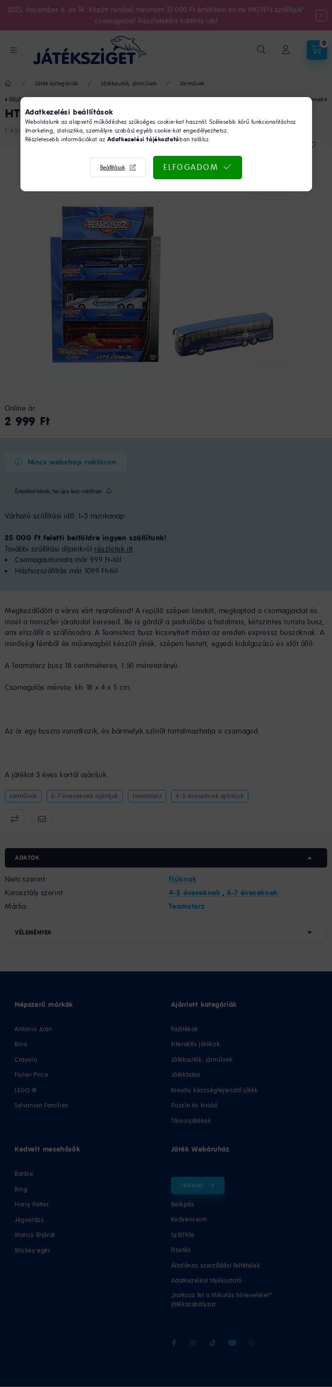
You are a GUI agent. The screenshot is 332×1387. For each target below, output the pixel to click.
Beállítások (112, 167)
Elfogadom (191, 167)
